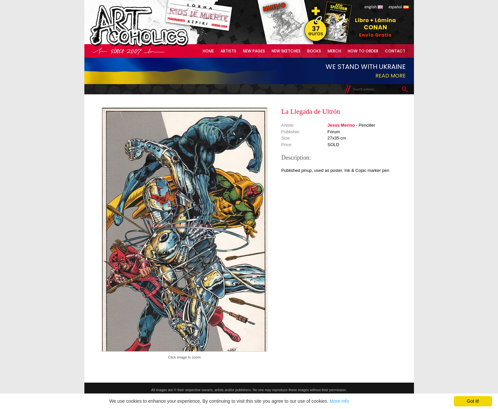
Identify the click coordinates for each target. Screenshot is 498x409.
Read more (390, 75)
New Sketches (286, 51)
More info (339, 401)
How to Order (363, 51)
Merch (334, 51)
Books (314, 51)
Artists (228, 51)
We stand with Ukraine (366, 66)
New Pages (254, 51)
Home (208, 51)
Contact (395, 51)
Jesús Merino (341, 125)
